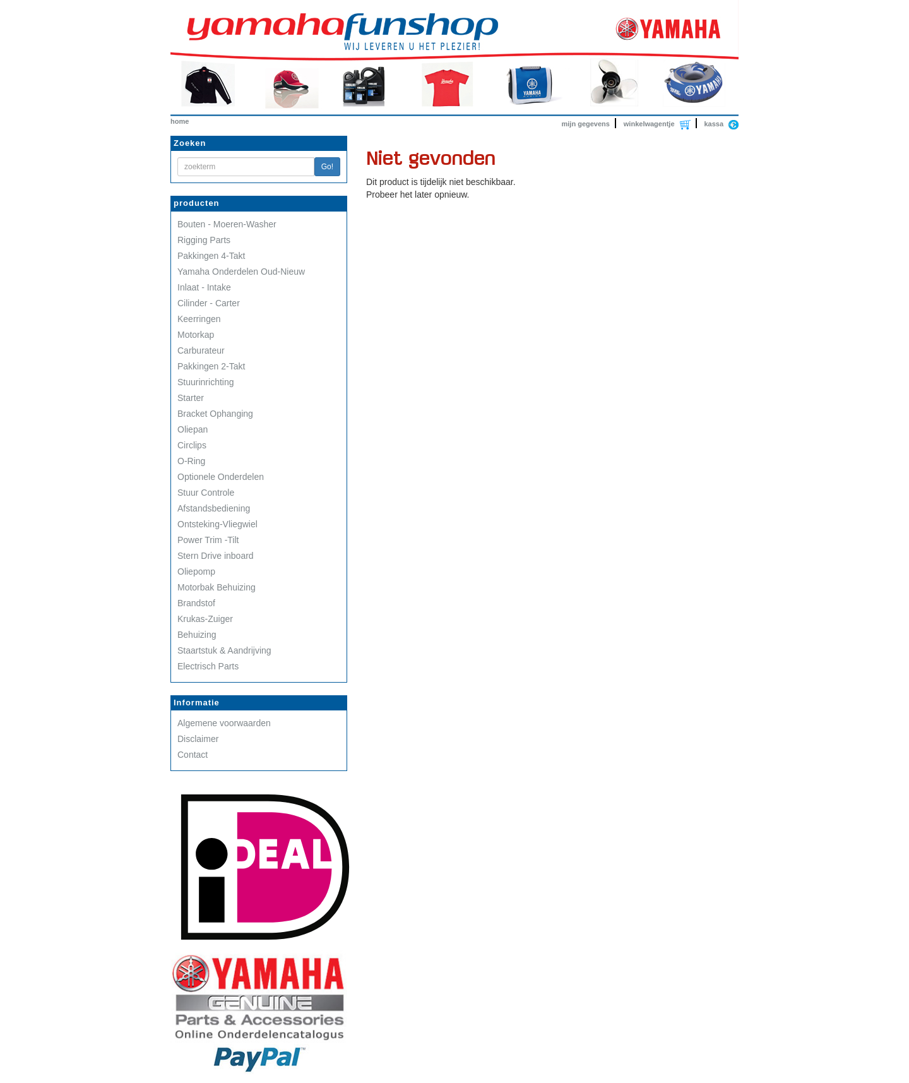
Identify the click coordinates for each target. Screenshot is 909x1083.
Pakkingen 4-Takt (211, 256)
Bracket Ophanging (215, 414)
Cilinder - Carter (208, 303)
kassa (713, 124)
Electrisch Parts (208, 666)
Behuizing (197, 635)
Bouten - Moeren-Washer (226, 224)
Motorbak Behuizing (216, 587)
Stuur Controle (205, 493)
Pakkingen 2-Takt (211, 366)
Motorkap (195, 335)
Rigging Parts (203, 240)
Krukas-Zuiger (205, 619)
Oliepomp (196, 571)
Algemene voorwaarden (224, 723)
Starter (190, 398)
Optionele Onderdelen (220, 477)
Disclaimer (197, 739)
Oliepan (192, 429)
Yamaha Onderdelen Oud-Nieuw (241, 271)
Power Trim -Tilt (208, 540)
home (179, 121)
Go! (327, 166)
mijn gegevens (586, 124)
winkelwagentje (649, 124)
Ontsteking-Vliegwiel (217, 524)
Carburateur (201, 350)
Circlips (191, 445)
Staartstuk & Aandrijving (224, 650)
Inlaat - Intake (204, 287)
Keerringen (199, 319)
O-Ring (191, 461)
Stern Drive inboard (215, 556)
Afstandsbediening (213, 508)
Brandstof (196, 603)
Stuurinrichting (205, 382)
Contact (192, 755)
